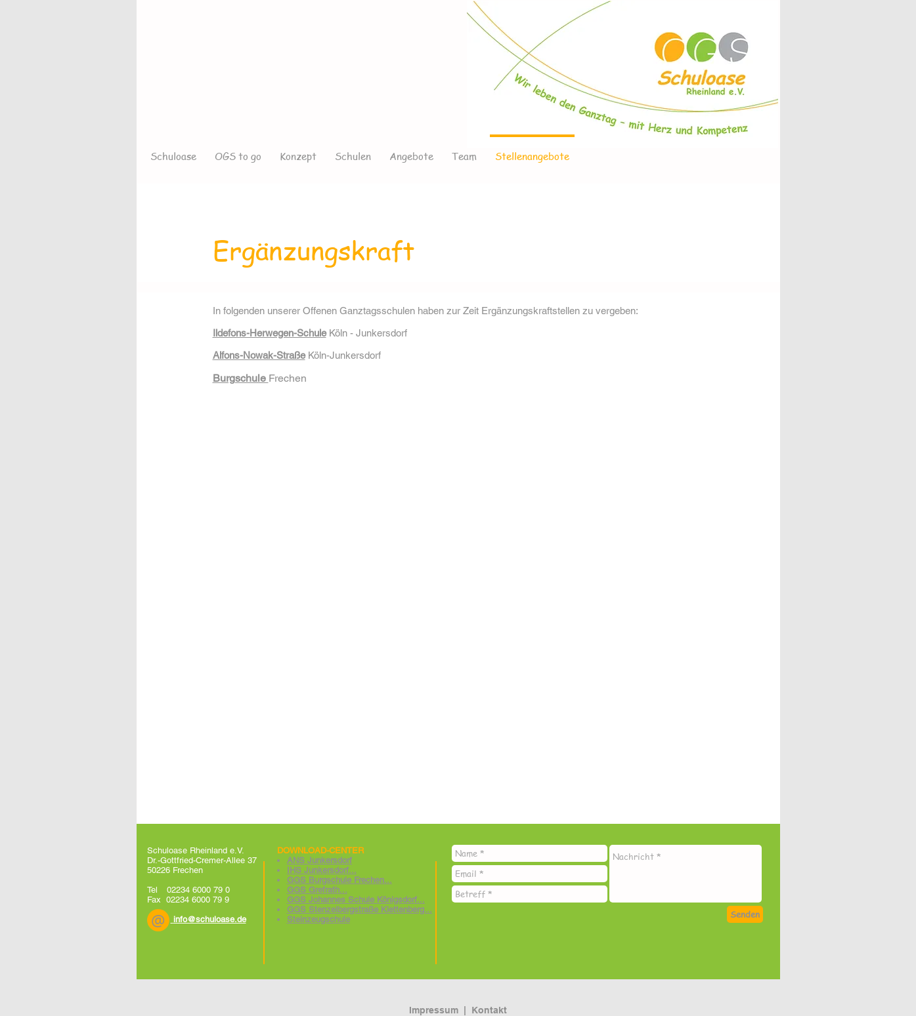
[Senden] (745, 914)
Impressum (433, 1010)
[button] (158, 920)
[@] (158, 920)
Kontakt (489, 1010)
